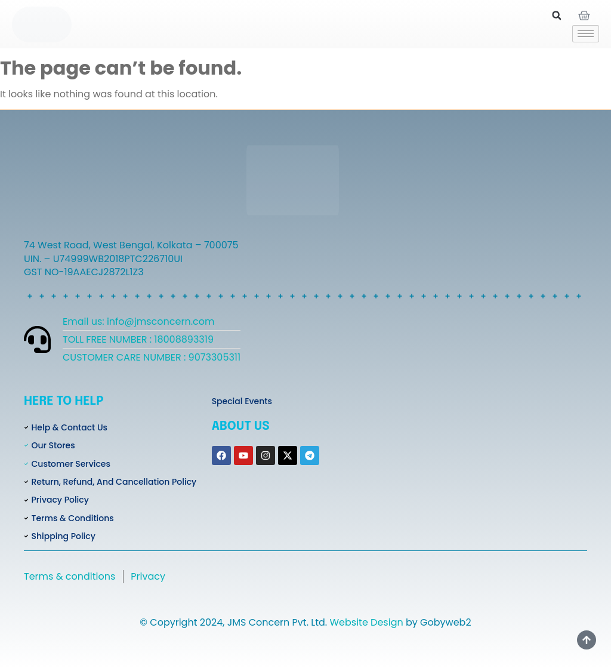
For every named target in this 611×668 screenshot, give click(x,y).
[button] (556, 15)
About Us (241, 426)
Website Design (366, 622)
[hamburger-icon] (585, 33)
